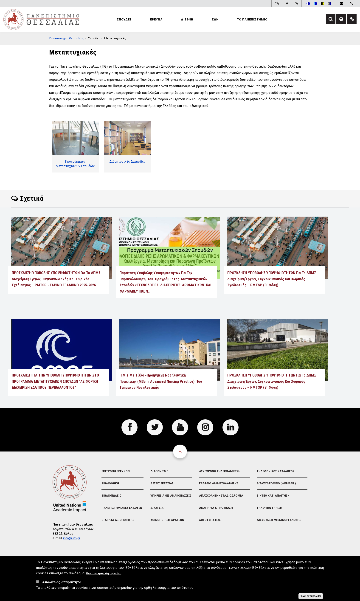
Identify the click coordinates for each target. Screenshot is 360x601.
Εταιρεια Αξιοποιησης (117, 520)
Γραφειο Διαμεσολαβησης (218, 483)
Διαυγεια (156, 507)
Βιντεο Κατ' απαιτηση (273, 495)
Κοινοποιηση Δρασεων (167, 520)
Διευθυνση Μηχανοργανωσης (279, 520)
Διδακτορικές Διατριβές (128, 161)
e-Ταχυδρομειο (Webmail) (276, 483)
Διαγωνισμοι (159, 471)
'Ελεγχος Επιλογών (240, 569)
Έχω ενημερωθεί (311, 597)
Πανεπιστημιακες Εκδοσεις (122, 507)
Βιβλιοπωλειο (111, 495)
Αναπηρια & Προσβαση (216, 507)
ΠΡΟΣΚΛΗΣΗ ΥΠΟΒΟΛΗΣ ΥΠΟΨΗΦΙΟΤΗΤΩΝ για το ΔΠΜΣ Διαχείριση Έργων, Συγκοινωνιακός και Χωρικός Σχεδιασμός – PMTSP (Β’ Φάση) (271, 381)
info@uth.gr (71, 538)
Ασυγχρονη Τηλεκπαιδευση (219, 471)
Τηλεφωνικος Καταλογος (275, 471)
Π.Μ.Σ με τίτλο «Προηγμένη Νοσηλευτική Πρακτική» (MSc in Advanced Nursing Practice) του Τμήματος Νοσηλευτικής (160, 381)
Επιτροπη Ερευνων (115, 471)
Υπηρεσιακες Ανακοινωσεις (170, 495)
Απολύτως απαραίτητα (61, 583)
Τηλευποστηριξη (269, 507)
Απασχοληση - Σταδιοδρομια (221, 495)
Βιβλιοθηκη (110, 483)
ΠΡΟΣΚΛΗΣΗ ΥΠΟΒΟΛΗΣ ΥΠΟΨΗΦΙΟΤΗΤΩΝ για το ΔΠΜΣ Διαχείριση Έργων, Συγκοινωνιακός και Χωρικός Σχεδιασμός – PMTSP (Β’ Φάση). (271, 279)
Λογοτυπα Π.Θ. (210, 520)
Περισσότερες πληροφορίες (103, 574)
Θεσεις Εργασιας (162, 483)
